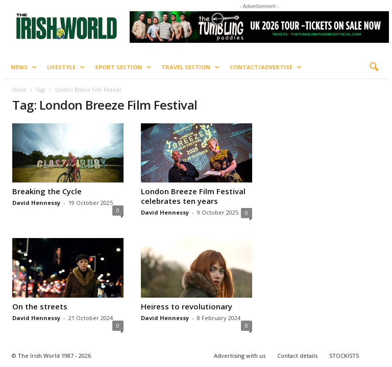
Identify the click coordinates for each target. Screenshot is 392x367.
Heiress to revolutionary (186, 306)
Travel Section (190, 67)
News (24, 67)
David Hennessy (36, 202)
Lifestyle (66, 67)
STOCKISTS (344, 355)
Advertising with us (239, 355)
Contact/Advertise (266, 67)
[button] (373, 67)
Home (19, 89)
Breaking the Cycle (47, 191)
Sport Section (123, 67)
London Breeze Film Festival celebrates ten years (193, 196)
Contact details (297, 355)
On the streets (39, 306)
